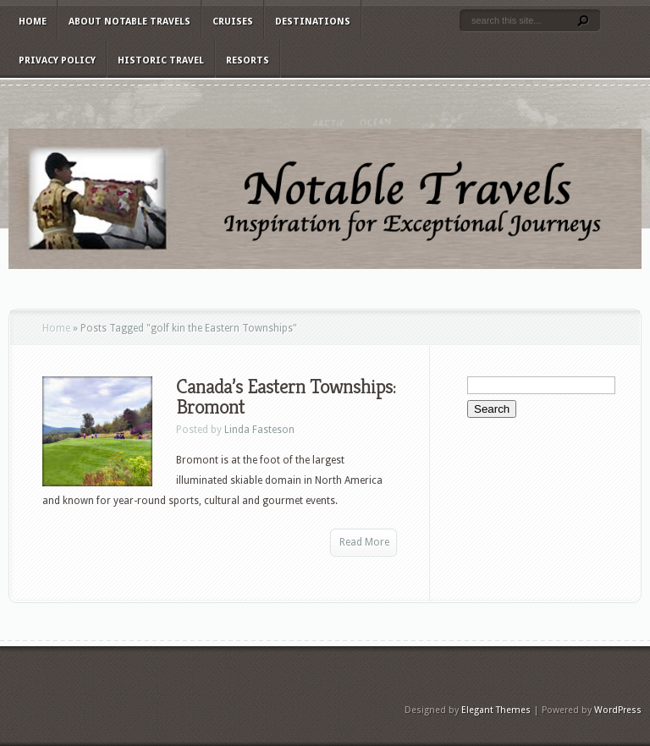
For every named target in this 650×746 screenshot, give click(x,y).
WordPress (618, 710)
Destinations (312, 21)
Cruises (232, 21)
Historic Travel (161, 60)
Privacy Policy (57, 60)
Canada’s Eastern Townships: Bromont (285, 397)
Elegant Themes (496, 710)
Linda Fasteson (259, 430)
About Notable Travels (129, 21)
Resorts (247, 60)
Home (33, 21)
